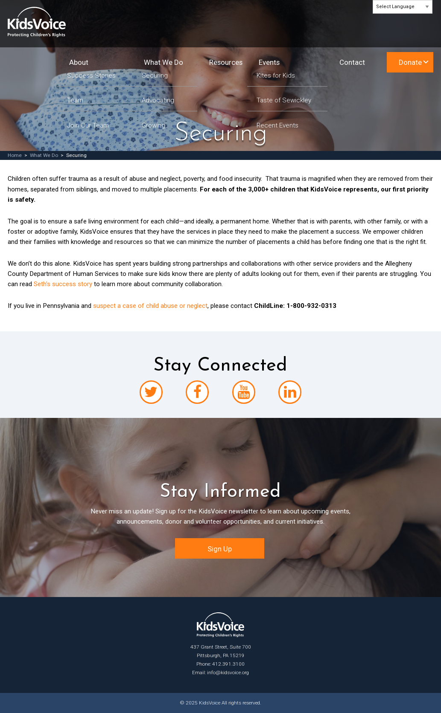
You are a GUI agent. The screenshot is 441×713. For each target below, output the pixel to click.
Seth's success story (63, 284)
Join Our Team (88, 125)
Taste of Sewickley (284, 100)
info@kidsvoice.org (228, 672)
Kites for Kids (276, 75)
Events (269, 62)
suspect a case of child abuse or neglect (150, 306)
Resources (225, 62)
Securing (155, 75)
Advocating (158, 100)
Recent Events (277, 125)
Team (75, 100)
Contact (352, 62)
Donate (410, 62)
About (78, 62)
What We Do (163, 62)
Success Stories (91, 75)
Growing (153, 125)
